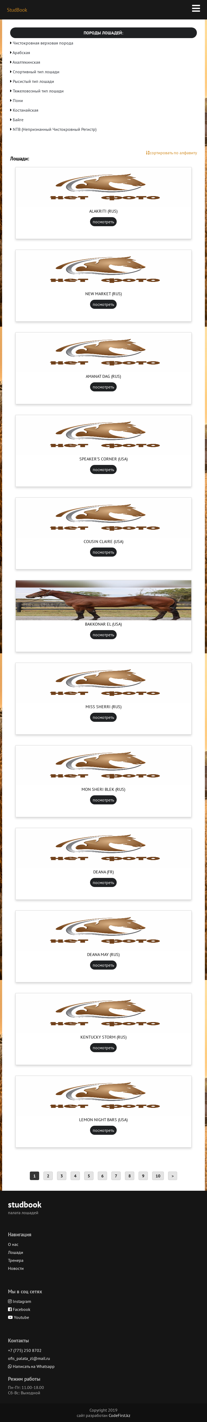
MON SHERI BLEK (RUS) (103, 789)
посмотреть (103, 221)
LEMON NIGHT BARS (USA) (103, 1119)
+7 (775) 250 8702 (25, 1350)
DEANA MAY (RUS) (103, 954)
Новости (16, 1268)
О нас (13, 1244)
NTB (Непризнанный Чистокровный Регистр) (54, 129)
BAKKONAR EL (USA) (103, 624)
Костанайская (25, 110)
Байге (18, 119)
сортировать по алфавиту (171, 152)
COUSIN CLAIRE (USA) (103, 541)
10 (158, 1175)
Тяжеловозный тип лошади (38, 91)
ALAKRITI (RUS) (103, 211)
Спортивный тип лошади (36, 71)
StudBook (17, 9)
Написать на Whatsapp (31, 1366)
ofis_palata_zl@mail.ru (29, 1358)
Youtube (18, 1317)
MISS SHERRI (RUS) (103, 706)
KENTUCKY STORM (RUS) (103, 1037)
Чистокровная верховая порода (43, 43)
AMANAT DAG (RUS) (103, 376)
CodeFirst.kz (119, 1415)
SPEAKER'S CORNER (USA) (103, 458)
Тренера (15, 1260)
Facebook (19, 1309)
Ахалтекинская (26, 62)
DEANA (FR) (103, 871)
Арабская (21, 52)
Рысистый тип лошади (33, 81)
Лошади (15, 1252)
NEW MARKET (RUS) (103, 293)
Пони (18, 100)
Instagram (19, 1301)
